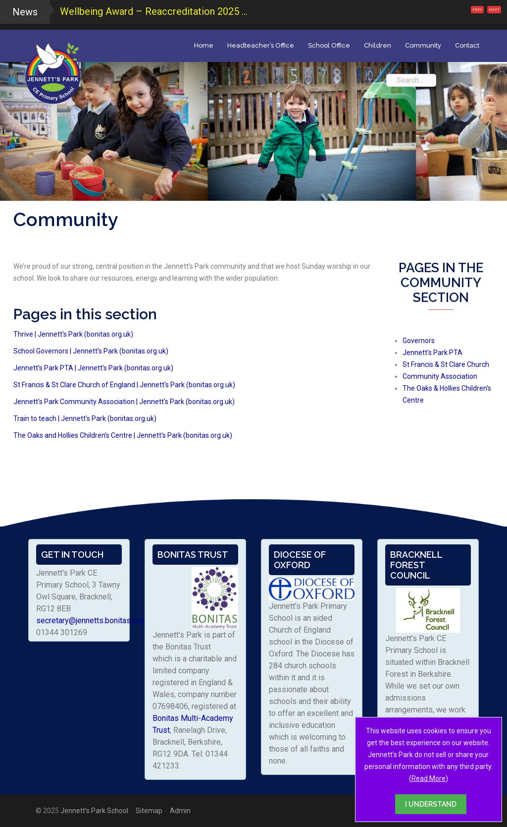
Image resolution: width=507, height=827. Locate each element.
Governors (419, 341)
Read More (428, 778)
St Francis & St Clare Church (446, 364)
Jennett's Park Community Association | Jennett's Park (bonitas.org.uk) (124, 402)
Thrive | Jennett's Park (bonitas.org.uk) (73, 334)
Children (377, 45)
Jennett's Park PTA (432, 352)
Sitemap (149, 811)
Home (203, 45)
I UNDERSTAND (430, 804)
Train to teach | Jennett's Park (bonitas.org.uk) (84, 418)
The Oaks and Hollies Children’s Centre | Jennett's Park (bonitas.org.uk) (122, 435)
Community (423, 45)
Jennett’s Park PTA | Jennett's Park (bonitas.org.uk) (93, 368)
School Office (329, 45)
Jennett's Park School (94, 811)
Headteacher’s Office (260, 45)
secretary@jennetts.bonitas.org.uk (94, 620)
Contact (467, 45)
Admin (180, 811)
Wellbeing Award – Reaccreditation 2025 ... (154, 11)
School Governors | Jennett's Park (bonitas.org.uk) (90, 351)
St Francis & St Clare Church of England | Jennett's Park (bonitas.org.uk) (124, 385)
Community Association (440, 376)
